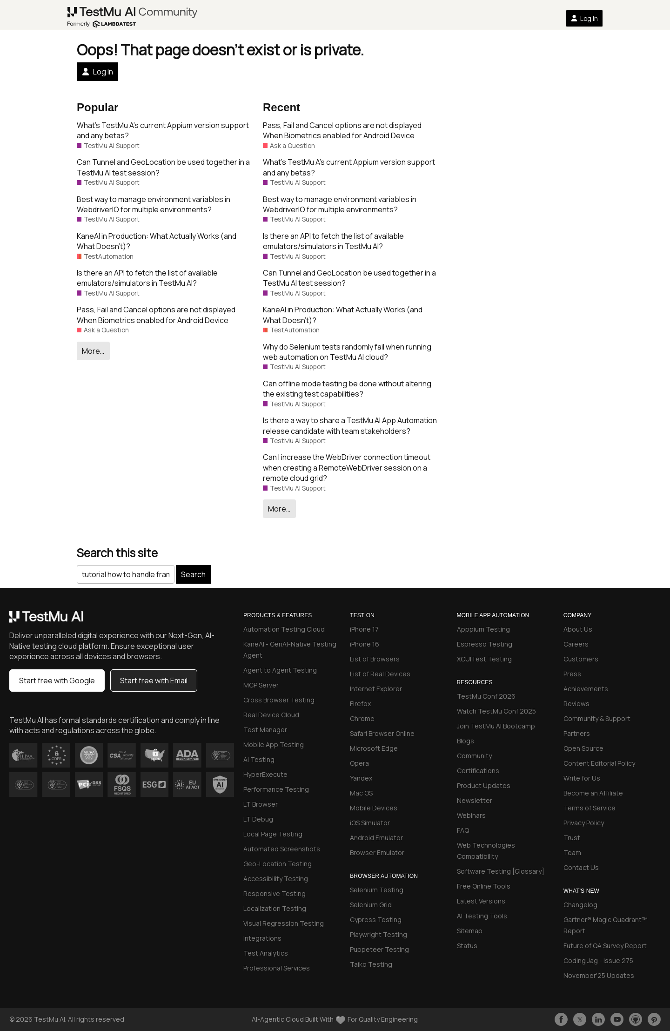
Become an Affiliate (593, 792)
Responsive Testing (274, 893)
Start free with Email (154, 680)
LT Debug (258, 819)
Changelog (580, 904)
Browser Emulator (377, 852)
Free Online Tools (483, 886)
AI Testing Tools (482, 915)
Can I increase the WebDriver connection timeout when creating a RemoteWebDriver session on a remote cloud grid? (346, 467)
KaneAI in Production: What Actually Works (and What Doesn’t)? (156, 241)
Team (572, 852)
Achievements (585, 688)
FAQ (463, 830)
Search (193, 574)
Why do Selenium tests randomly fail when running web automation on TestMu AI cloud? (347, 352)
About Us (577, 629)
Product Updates (483, 785)
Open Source (583, 748)
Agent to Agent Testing (280, 670)
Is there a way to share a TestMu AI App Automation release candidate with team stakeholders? (350, 425)
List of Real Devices (380, 673)
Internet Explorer (376, 688)
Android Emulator (376, 837)
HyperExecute (265, 774)
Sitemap (469, 930)
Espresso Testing (484, 644)
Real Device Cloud (271, 714)
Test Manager (265, 729)
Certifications (478, 770)
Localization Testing (274, 908)
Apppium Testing (483, 629)
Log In (584, 18)
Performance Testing (276, 789)
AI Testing (259, 759)
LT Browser (260, 804)
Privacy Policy (583, 822)
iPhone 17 (364, 629)
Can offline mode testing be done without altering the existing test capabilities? (347, 388)
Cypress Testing (376, 919)
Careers (576, 644)
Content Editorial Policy (599, 763)
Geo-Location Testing (277, 863)
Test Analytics (265, 953)
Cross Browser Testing (279, 699)
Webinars (471, 815)
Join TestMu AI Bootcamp (496, 725)
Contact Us (581, 867)
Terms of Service (589, 807)
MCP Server (261, 685)
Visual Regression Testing (283, 923)
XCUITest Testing (484, 658)
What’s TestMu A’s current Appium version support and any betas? (163, 130)
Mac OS (361, 792)
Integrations (262, 938)
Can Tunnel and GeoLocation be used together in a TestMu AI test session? (163, 167)
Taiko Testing (371, 964)
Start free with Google (57, 680)
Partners (576, 733)
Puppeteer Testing (379, 949)
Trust (571, 837)
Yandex (361, 778)
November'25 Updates (598, 975)
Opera (359, 763)
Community (474, 755)
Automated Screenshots (281, 848)
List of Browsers (375, 658)
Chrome (362, 718)
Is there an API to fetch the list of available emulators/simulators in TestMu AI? (147, 278)
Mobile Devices (373, 807)
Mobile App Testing (273, 744)
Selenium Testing (376, 889)
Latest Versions (481, 900)
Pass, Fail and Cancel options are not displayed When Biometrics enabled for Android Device (156, 314)
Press (572, 673)
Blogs (465, 740)
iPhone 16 (364, 644)
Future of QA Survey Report (605, 945)
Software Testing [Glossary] (500, 871)
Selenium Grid (371, 904)
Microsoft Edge (374, 748)
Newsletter (474, 800)
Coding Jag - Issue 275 (598, 960)
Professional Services (276, 968)
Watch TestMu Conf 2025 (496, 711)
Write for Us (581, 778)
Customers (580, 658)
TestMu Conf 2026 (486, 696)
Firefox (360, 703)
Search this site (117, 552)
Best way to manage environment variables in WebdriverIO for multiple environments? (153, 204)
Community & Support (596, 718)
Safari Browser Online (382, 733)
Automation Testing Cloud (284, 629)
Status (467, 945)
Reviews (576, 703)
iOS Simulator (370, 822)
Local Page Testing (272, 833)
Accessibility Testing (275, 878)
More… (93, 351)
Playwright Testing (378, 934)
